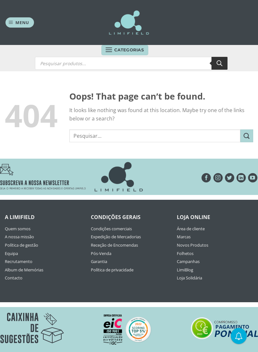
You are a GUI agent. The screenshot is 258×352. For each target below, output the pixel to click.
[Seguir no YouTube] (252, 177)
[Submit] (246, 135)
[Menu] (19, 22)
